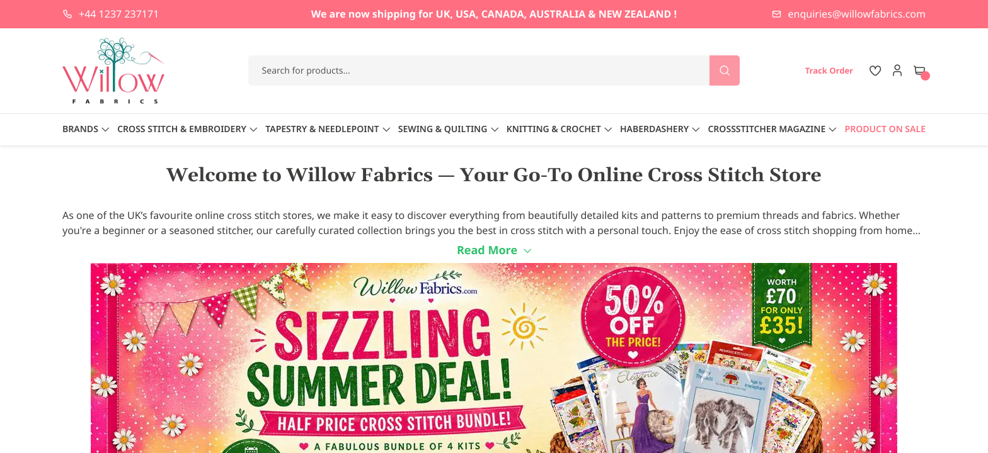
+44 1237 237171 (119, 14)
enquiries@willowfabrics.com (857, 14)
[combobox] (494, 70)
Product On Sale (885, 129)
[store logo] (114, 71)
